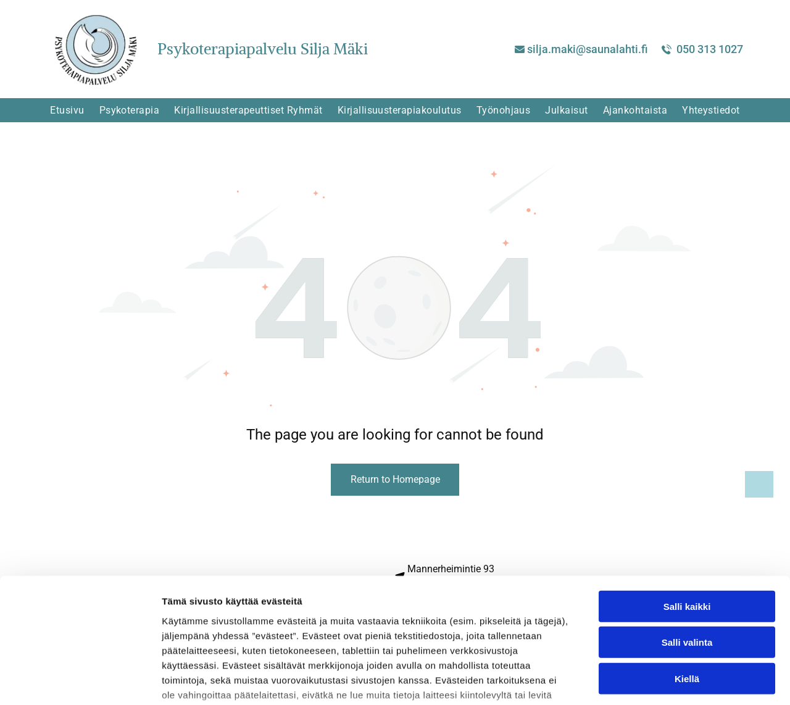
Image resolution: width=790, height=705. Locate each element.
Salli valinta (687, 550)
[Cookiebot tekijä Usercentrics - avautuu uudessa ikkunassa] (80, 681)
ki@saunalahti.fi (607, 49)
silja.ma (547, 49)
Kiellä (687, 586)
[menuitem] (67, 110)
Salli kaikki (687, 514)
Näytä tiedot (660, 680)
